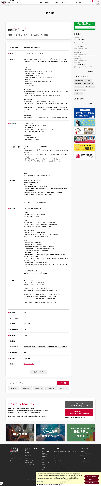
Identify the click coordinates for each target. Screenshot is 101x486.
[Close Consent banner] (98, 473)
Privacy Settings (91, 476)
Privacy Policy (40, 481)
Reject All (91, 479)
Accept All (91, 482)
